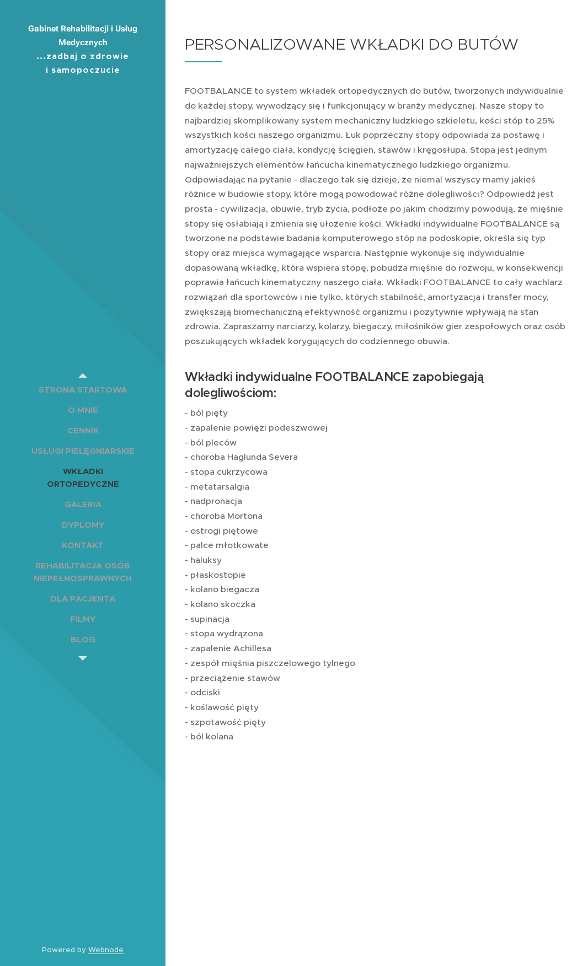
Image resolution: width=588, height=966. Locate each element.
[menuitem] (82, 389)
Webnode (106, 949)
